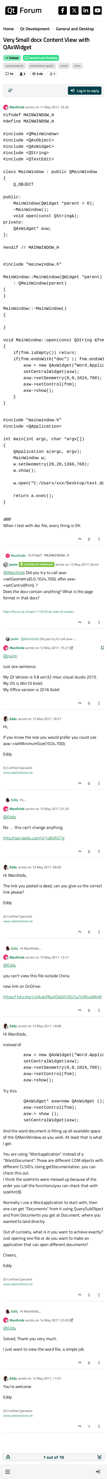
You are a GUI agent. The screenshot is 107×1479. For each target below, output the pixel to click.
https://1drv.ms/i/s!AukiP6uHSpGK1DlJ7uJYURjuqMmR (52, 997)
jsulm (14, 564)
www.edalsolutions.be (18, 772)
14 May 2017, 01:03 (54, 1320)
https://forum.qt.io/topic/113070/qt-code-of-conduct (38, 611)
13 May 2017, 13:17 (54, 957)
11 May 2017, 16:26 (54, 107)
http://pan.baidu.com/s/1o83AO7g (33, 838)
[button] (7, 1471)
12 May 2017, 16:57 (46, 718)
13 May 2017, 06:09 (46, 867)
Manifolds (17, 107)
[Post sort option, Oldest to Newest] (10, 90)
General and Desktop (41, 57)
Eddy (13, 718)
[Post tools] (99, 539)
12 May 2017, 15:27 (54, 647)
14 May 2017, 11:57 (46, 1378)
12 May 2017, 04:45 (84, 564)
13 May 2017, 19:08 (46, 1026)
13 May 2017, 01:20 (54, 808)
